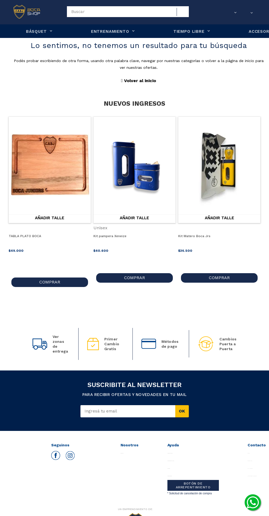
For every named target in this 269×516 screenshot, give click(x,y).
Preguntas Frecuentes (174, 449)
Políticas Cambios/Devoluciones (177, 456)
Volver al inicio (138, 80)
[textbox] (128, 11)
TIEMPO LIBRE (189, 31)
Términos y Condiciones (175, 471)
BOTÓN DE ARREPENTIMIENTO (193, 481)
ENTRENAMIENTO (110, 31)
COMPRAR (49, 277)
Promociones (172, 464)
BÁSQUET (36, 31)
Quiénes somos (125, 449)
